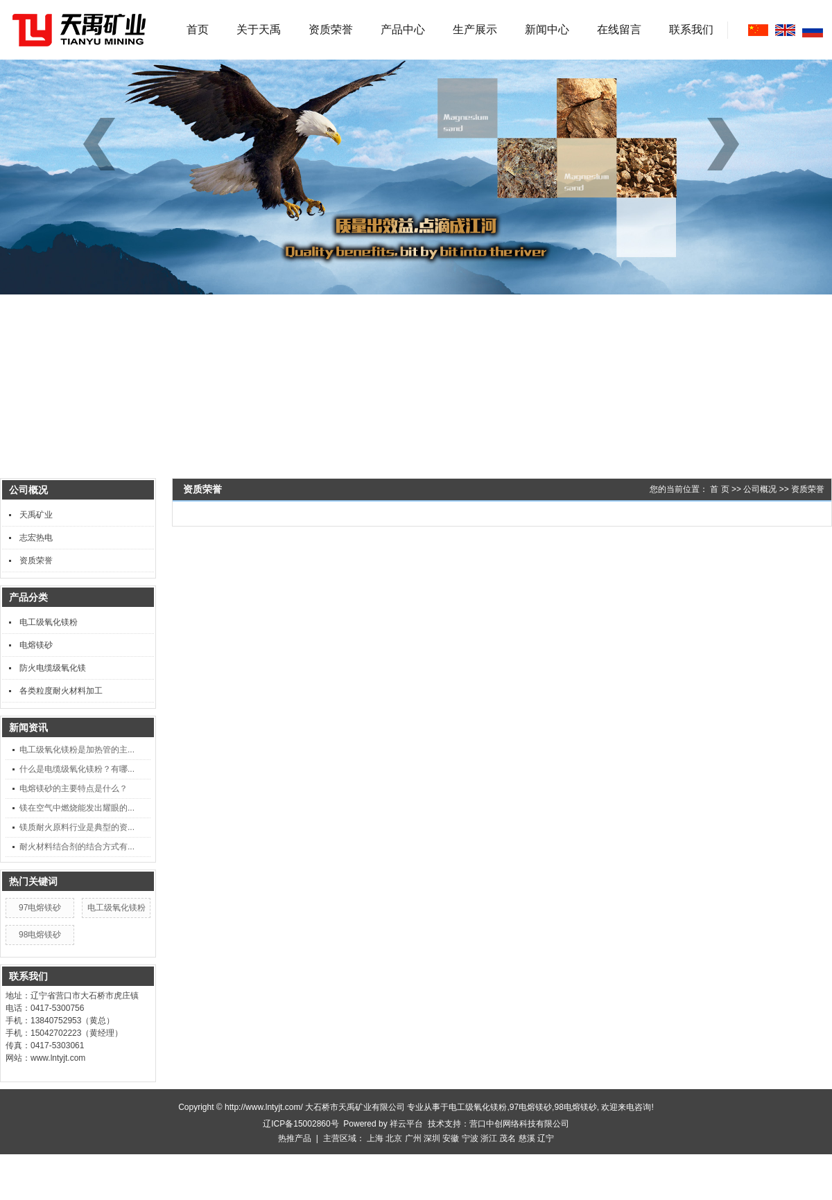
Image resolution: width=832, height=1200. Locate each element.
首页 (198, 29)
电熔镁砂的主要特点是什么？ (73, 788)
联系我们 (691, 29)
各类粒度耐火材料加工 (61, 691)
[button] (728, 144)
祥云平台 (406, 1124)
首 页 (719, 489)
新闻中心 (547, 29)
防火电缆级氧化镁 (52, 668)
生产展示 (475, 29)
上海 (375, 1138)
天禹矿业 (36, 515)
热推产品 (294, 1138)
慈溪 (527, 1138)
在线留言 (619, 29)
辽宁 (545, 1138)
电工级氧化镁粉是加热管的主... (77, 750)
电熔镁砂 (36, 645)
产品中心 (403, 29)
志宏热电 (36, 537)
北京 (393, 1138)
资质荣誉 (331, 29)
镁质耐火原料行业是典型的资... (77, 827)
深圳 (432, 1138)
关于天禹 (258, 29)
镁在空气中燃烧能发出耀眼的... (77, 808)
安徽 (450, 1138)
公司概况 (760, 489)
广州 (413, 1138)
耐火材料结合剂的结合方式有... (77, 847)
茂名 (507, 1138)
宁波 (470, 1138)
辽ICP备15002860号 (300, 1124)
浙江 (488, 1138)
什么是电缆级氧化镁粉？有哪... (77, 769)
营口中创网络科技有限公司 (519, 1124)
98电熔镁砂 (40, 934)
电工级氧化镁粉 (48, 622)
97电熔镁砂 (40, 907)
